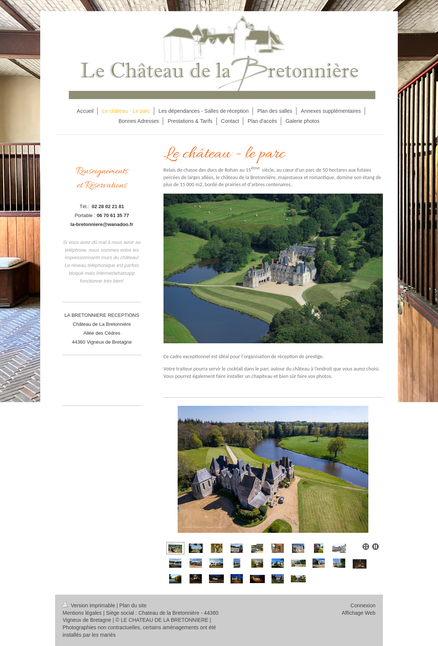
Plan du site (132, 605)
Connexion (362, 605)
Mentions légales (82, 613)
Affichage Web (358, 613)
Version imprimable (90, 605)
